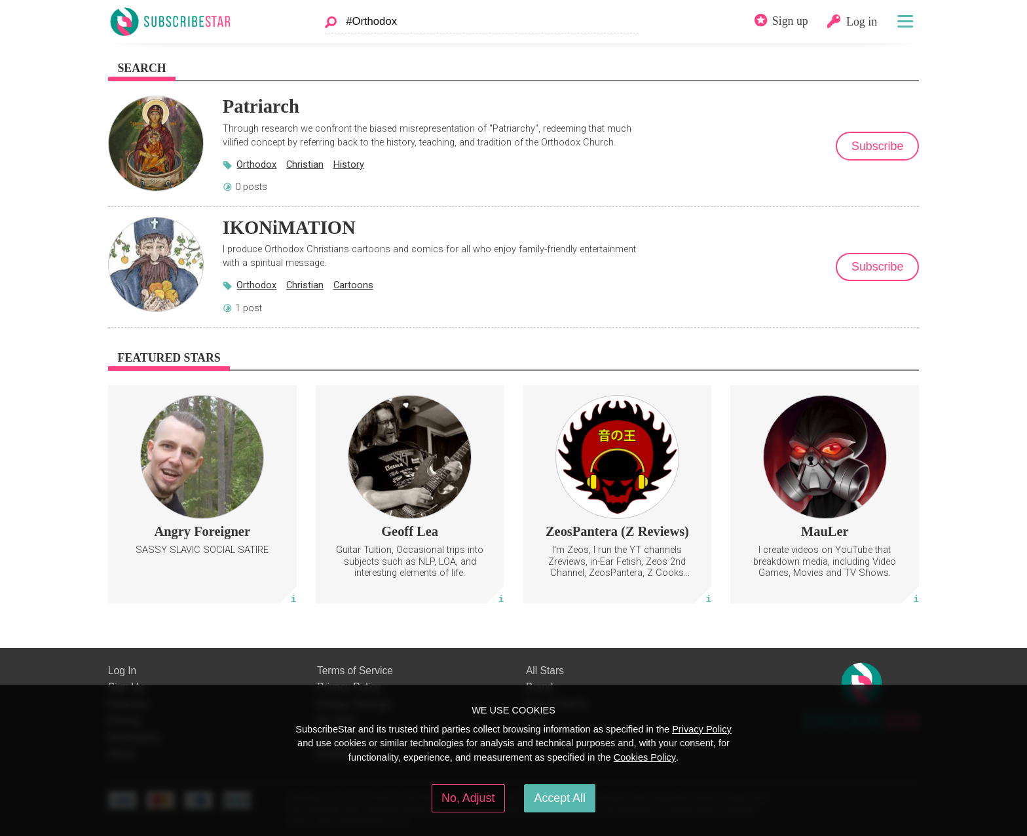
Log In (122, 670)
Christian (305, 164)
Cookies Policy (645, 757)
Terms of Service (355, 670)
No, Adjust (468, 798)
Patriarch (261, 106)
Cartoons (353, 285)
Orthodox (256, 164)
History (348, 164)
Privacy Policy (702, 729)
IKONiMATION (289, 227)
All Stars (545, 670)
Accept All (560, 798)
